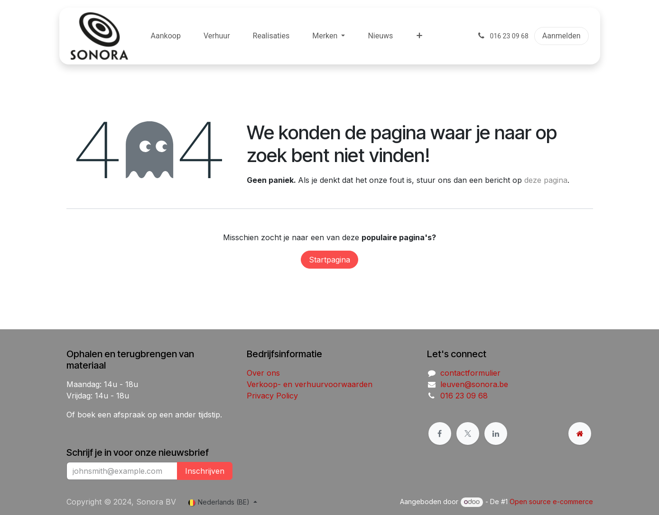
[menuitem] (165, 36)
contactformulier (470, 373)
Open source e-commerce (551, 501)
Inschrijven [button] (204, 471)
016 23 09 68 (464, 395)
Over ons (263, 373)
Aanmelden (561, 35)
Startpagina (329, 259)
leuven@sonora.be (474, 384)
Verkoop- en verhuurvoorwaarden (309, 384)
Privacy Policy (272, 395)
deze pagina (545, 180)
